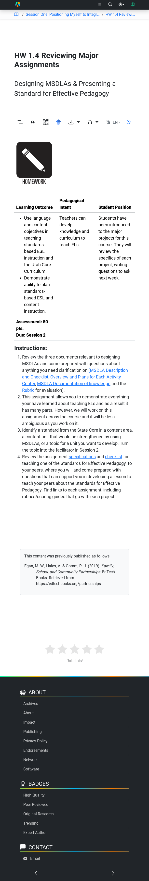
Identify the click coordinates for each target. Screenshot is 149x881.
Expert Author (35, 832)
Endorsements (35, 750)
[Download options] (74, 122)
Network (30, 759)
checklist (113, 456)
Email (35, 858)
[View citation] (33, 122)
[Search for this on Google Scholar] (58, 122)
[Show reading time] (129, 122)
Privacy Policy (35, 741)
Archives (30, 703)
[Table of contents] (16, 14)
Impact (29, 722)
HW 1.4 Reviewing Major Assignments (121, 14)
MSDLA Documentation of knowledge (73, 383)
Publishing (32, 731)
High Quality (34, 795)
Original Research (38, 814)
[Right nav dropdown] (100, 4)
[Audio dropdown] (93, 122)
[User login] (133, 4)
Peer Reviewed (35, 804)
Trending (31, 823)
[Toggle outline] (20, 122)
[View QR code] (46, 122)
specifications (82, 456)
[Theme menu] (121, 4)
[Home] (17, 5)
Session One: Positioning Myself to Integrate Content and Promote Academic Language (63, 14)
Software (31, 769)
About (28, 713)
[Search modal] (110, 4)
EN (115, 122)
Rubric (28, 390)
